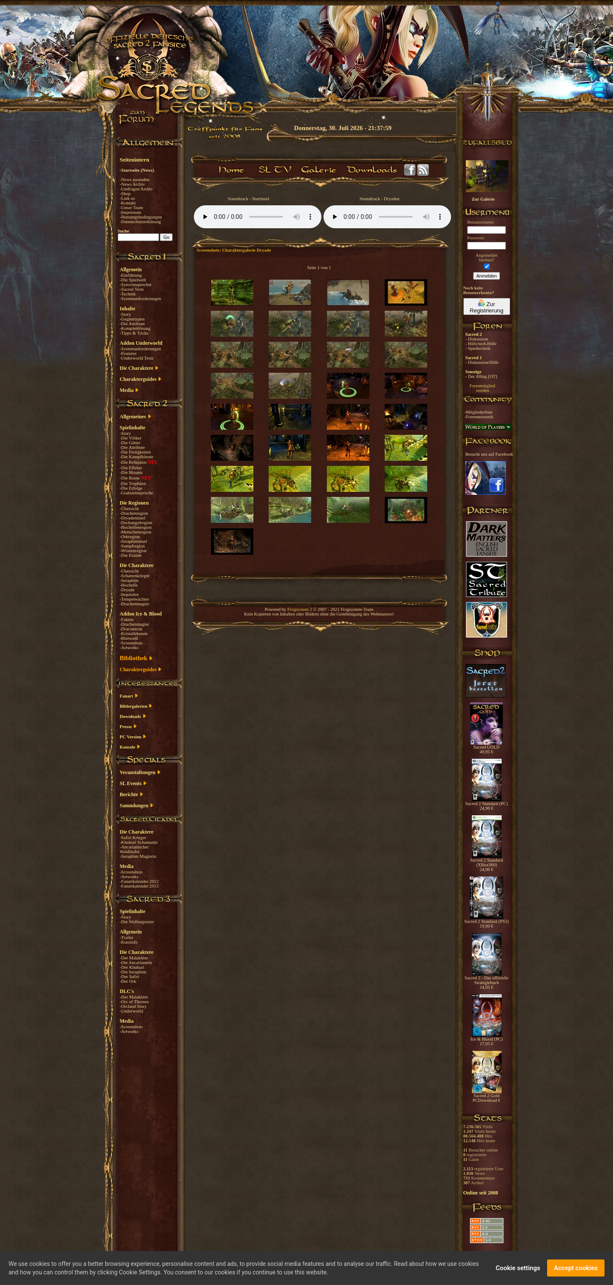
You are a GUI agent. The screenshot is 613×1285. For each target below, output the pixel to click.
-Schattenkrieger (135, 575)
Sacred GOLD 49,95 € (486, 747)
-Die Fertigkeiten (135, 452)
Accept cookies (576, 1268)
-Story (125, 314)
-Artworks (129, 647)
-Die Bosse (130, 478)
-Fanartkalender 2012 (139, 881)
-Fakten (127, 619)
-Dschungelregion (136, 522)
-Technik (128, 294)
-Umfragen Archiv (136, 189)
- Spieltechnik (478, 348)
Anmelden (487, 275)
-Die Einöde (131, 555)
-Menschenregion (136, 532)
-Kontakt (128, 203)
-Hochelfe (129, 585)
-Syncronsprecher (136, 284)
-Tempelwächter (134, 599)
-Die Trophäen (133, 483)
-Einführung (131, 275)
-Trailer (126, 937)
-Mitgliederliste (479, 412)
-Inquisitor (129, 594)
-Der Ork (128, 981)
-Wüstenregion (133, 550)
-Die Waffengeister (137, 921)
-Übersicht (129, 508)
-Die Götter (130, 442)
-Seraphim (129, 580)
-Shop (125, 193)
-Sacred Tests (132, 289)
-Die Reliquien (134, 462)
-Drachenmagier (134, 603)
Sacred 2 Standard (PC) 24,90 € (486, 804)
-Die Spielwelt (133, 280)
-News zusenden (135, 179)
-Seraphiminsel (134, 541)
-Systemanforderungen (140, 298)
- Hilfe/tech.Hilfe (481, 343)
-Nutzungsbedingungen (141, 217)
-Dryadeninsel (132, 518)
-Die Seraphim (133, 972)
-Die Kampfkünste (136, 456)
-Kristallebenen (134, 633)
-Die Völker (131, 438)
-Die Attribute (132, 323)
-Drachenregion (134, 513)
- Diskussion (476, 339)
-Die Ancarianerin (136, 962)
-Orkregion (130, 536)
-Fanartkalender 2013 (139, 886)
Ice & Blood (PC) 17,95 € (486, 1039)
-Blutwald (129, 638)
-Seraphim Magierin (138, 856)
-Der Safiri (129, 976)
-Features (128, 353)
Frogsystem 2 (299, 609)
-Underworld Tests (136, 358)
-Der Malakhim (134, 958)
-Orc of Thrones (134, 1001)
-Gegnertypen (132, 319)
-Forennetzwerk (479, 416)
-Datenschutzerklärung (140, 221)
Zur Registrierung (486, 306)
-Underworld (131, 1011)
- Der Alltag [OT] (481, 376)
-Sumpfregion (132, 546)
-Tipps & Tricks (134, 333)
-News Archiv (132, 184)
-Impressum (131, 212)
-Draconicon (131, 629)
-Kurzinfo (129, 942)
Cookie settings (518, 1268)
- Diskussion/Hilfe (482, 362)
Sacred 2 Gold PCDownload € (487, 1096)
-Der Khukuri (132, 967)
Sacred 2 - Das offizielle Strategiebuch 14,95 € (486, 981)
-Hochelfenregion (136, 527)
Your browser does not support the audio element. (257, 216)
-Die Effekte (131, 467)
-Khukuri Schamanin (139, 842)
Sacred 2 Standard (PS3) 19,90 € (486, 921)
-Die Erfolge (131, 488)
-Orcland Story (133, 1006)
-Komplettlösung (135, 328)
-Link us (127, 198)
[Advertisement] (570, 246)
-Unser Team (131, 207)
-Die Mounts (131, 472)
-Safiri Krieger (133, 837)
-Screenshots (131, 643)
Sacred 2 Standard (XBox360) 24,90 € (486, 863)
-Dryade (127, 589)
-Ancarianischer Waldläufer (134, 849)
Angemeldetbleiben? (486, 257)
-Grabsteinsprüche (136, 493)
